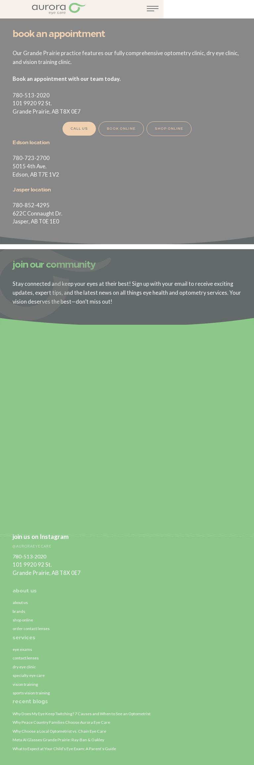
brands (19, 607)
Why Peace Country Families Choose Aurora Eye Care (63, 721)
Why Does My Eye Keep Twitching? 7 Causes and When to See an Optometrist (85, 712)
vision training (26, 682)
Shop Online (170, 129)
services (24, 634)
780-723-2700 (31, 158)
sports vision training (32, 691)
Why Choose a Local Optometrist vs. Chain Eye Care (61, 730)
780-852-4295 (31, 205)
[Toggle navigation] (243, 11)
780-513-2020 (31, 95)
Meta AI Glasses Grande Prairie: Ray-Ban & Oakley (60, 739)
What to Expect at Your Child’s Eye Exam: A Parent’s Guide (66, 748)
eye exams (22, 646)
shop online (23, 616)
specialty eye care (29, 673)
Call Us (77, 129)
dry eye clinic (25, 664)
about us (25, 586)
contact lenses (26, 655)
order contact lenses (32, 625)
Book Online (120, 129)
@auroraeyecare (33, 541)
